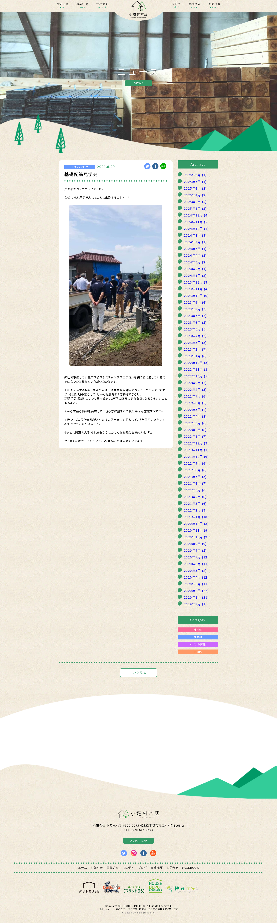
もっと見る (138, 672)
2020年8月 (195, 550)
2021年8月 (195, 470)
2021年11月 (196, 449)
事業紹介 (82, 5)
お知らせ (62, 5)
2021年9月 (195, 463)
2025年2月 (195, 201)
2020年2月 (196, 590)
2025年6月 (195, 188)
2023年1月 (195, 356)
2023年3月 (195, 342)
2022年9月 (195, 382)
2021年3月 (195, 503)
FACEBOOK (190, 867)
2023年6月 (195, 322)
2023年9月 (195, 302)
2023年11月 (196, 289)
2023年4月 (195, 335)
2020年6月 (196, 563)
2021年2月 (195, 510)
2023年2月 (195, 349)
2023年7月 (195, 315)
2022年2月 (195, 429)
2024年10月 (196, 228)
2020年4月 (196, 577)
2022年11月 (196, 369)
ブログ (176, 5)
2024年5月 (195, 248)
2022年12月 (196, 362)
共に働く (102, 5)
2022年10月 (196, 376)
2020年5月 (195, 570)
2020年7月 (196, 557)
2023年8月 (195, 309)
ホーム (82, 867)
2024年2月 (195, 268)
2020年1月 (196, 597)
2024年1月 (195, 275)
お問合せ (214, 5)
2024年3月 (195, 262)
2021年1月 (196, 517)
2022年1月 (195, 436)
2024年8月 (195, 235)
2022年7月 (195, 396)
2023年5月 (195, 329)
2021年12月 (196, 443)
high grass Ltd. (146, 912)
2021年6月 (195, 483)
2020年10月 (196, 537)
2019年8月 (195, 604)
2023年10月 (196, 295)
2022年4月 (195, 416)
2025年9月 (195, 175)
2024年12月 (196, 215)
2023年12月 (196, 282)
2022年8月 (195, 389)
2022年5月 (195, 409)
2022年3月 (195, 423)
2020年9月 (195, 543)
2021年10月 (196, 456)
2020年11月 (196, 530)
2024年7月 (195, 242)
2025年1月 (195, 208)
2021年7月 (195, 476)
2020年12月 (196, 523)
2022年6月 (195, 403)
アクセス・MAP (138, 841)
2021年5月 (195, 490)
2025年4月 (195, 195)
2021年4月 (195, 496)
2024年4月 (195, 255)
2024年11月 (196, 222)
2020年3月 (196, 584)
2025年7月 (195, 181)
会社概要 (194, 5)
